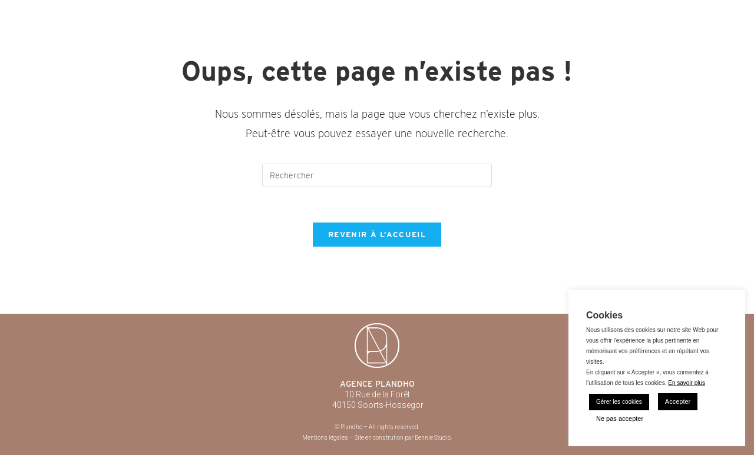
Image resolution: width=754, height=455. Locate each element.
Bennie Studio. (433, 437)
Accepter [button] (677, 401)
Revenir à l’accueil (377, 234)
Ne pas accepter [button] (619, 418)
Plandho (86, 11)
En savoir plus (686, 383)
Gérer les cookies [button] (619, 401)
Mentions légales (325, 437)
